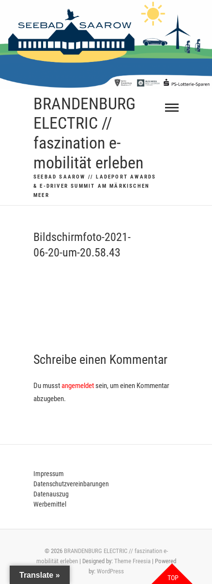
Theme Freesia (132, 561)
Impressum (48, 474)
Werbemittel (49, 504)
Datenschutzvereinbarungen (71, 484)
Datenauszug (51, 494)
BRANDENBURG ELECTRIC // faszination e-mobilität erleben (88, 133)
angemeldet (77, 385)
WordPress (110, 571)
